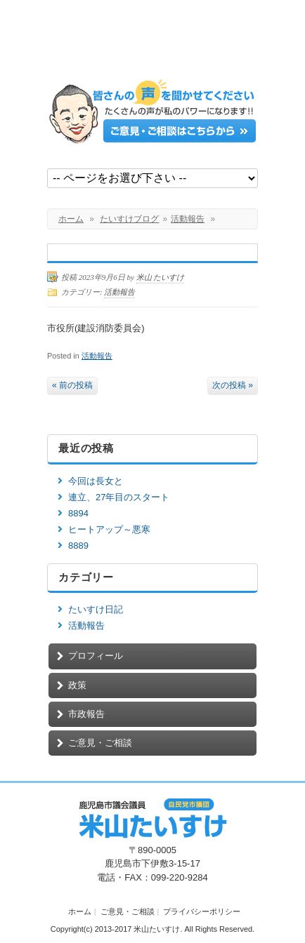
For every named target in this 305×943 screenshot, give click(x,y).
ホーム (71, 219)
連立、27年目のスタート (118, 497)
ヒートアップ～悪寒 (109, 529)
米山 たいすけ (160, 277)
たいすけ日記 (95, 609)
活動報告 (188, 219)
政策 (77, 685)
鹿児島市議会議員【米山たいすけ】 (152, 44)
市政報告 (86, 714)
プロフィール (95, 655)
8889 (78, 545)
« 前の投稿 (72, 385)
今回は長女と (95, 481)
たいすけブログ (129, 219)
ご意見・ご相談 (100, 742)
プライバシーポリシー (201, 911)
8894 (78, 513)
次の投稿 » (232, 385)
